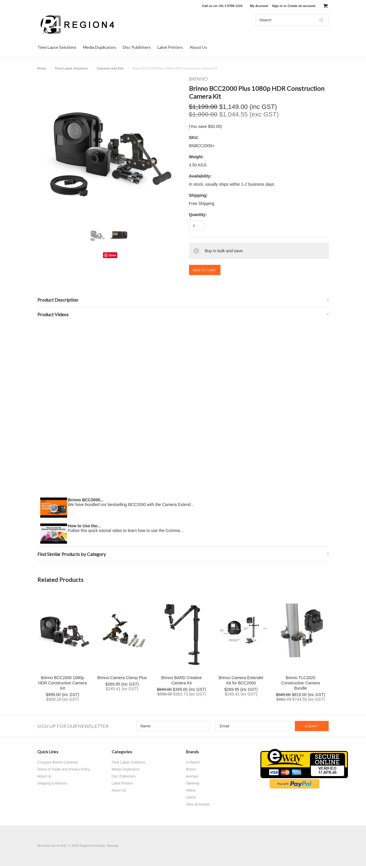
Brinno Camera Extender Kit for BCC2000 (240, 680)
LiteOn (191, 797)
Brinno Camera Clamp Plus (122, 677)
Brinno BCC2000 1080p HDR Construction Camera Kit (62, 683)
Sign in (277, 6)
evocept (192, 776)
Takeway (193, 783)
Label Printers (170, 47)
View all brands (198, 804)
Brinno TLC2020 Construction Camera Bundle (300, 683)
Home (41, 68)
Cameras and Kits (110, 68)
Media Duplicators (99, 47)
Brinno (191, 769)
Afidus (191, 790)
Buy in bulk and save (224, 250)
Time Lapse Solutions (56, 47)
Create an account (301, 6)
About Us (198, 47)
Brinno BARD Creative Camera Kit (181, 680)
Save (112, 255)
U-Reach (193, 762)
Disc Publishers (137, 47)
